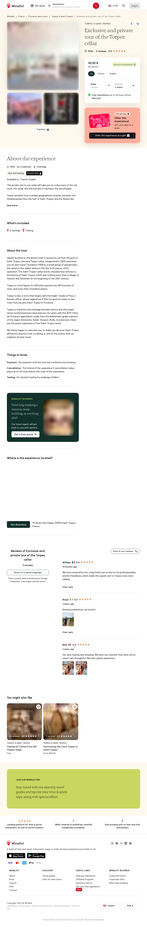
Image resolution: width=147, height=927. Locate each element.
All (91, 74)
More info (96, 98)
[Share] (131, 23)
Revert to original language (28, 575)
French (102, 74)
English (116, 74)
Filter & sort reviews (125, 554)
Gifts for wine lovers (52, 882)
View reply (67, 590)
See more (12, 207)
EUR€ (115, 5)
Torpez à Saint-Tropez (97, 23)
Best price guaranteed (125, 64)
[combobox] (72, 5)
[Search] (96, 6)
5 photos (43, 129)
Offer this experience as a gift (112, 137)
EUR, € (128, 908)
